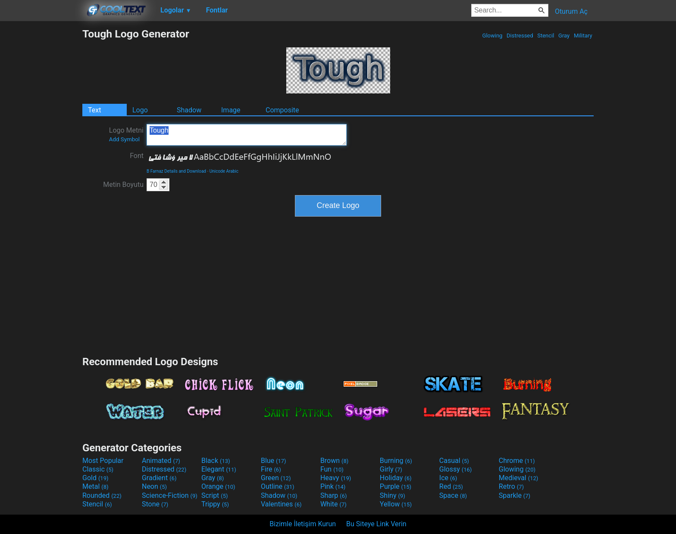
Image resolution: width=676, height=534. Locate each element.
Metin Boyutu (123, 184)
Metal (95, 486)
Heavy (335, 478)
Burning (396, 460)
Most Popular (103, 460)
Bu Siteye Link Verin (376, 524)
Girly (391, 469)
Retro (511, 486)
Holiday (396, 478)
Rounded (102, 495)
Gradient (159, 478)
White (333, 504)
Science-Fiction (169, 495)
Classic (97, 469)
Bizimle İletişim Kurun (302, 524)
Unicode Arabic (224, 171)
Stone (155, 504)
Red (451, 486)
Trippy (215, 504)
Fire (271, 469)
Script (214, 495)
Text (94, 110)
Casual (454, 460)
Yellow (396, 504)
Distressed (520, 35)
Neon (154, 486)
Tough (247, 135)
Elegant (218, 469)
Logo (140, 110)
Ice (448, 478)
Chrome (517, 460)
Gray (564, 35)
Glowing (492, 35)
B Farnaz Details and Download (176, 171)
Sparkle (514, 495)
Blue (273, 460)
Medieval (518, 478)
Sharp (333, 495)
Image (231, 110)
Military (583, 35)
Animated (161, 460)
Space (453, 495)
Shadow (189, 110)
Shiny (392, 495)
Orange (218, 486)
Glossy (455, 469)
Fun (332, 469)
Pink (333, 486)
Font (137, 156)
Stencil (546, 35)
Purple (395, 486)
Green (276, 478)
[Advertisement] (40, 157)
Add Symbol (124, 139)
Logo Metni (126, 134)
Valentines (281, 504)
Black (215, 460)
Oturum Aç (571, 11)
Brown (334, 460)
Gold (95, 478)
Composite (282, 110)
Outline (277, 486)
